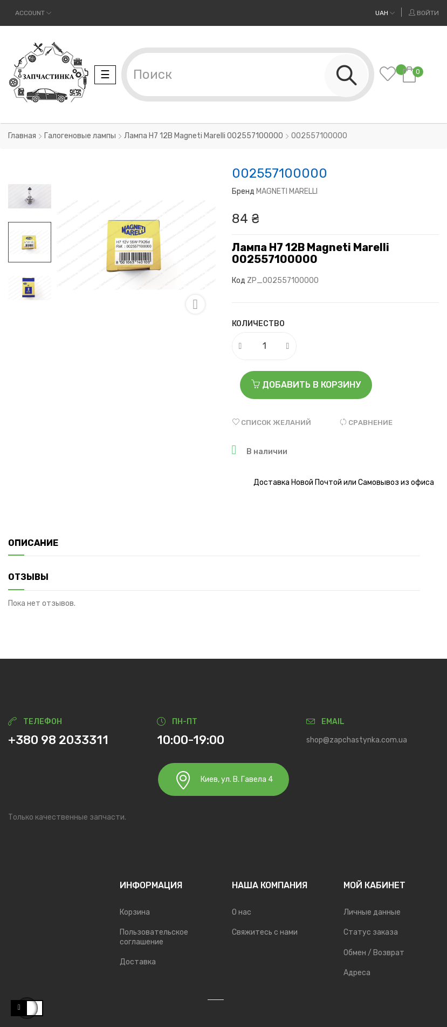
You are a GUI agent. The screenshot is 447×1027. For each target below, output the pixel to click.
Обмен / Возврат (373, 952)
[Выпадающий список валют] (385, 13)
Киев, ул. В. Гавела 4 (223, 780)
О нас (241, 912)
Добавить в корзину (306, 385)
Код (238, 280)
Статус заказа (370, 932)
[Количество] (265, 346)
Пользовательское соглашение (154, 937)
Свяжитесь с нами (265, 932)
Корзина (135, 912)
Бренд (243, 191)
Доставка (138, 962)
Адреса (356, 972)
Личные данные (372, 912)
